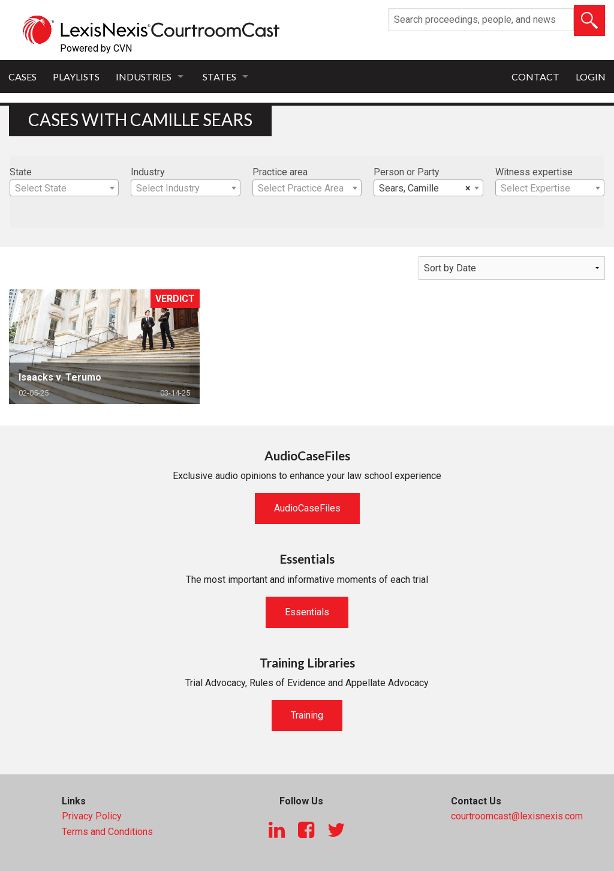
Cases (22, 76)
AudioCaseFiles (307, 508)
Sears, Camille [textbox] (424, 188)
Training (307, 715)
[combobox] (64, 187)
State (21, 172)
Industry (148, 172)
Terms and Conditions (107, 831)
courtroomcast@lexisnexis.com (517, 816)
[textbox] (64, 188)
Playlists (76, 76)
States (219, 76)
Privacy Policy (92, 816)
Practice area (280, 172)
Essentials (307, 612)
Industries (143, 76)
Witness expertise (534, 172)
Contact (535, 76)
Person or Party (407, 172)
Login (591, 76)
